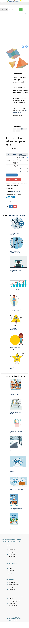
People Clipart (12, 552)
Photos (10, 568)
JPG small (8, 165)
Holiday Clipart (12, 554)
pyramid (25, 128)
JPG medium (9, 163)
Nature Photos (12, 582)
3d (14, 130)
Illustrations (11, 572)
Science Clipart (12, 556)
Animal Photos (12, 589)
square (19, 128)
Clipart (13, 13)
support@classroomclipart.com (20, 117)
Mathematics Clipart (21, 13)
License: (8, 151)
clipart (18, 130)
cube (15, 128)
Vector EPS (8, 160)
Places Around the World (14, 584)
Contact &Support (13, 601)
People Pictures (12, 587)
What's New (11, 558)
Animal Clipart (12, 551)
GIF (7, 171)
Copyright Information (13, 605)
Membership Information (14, 600)
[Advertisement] (14, 28)
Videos (10, 573)
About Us (11, 598)
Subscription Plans (12, 200)
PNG (7, 168)
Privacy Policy (12, 603)
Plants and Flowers (13, 586)
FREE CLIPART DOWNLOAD (9, 157)
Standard (14, 151)
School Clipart (12, 549)
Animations (11, 570)
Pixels (14, 154)
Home (8, 13)
